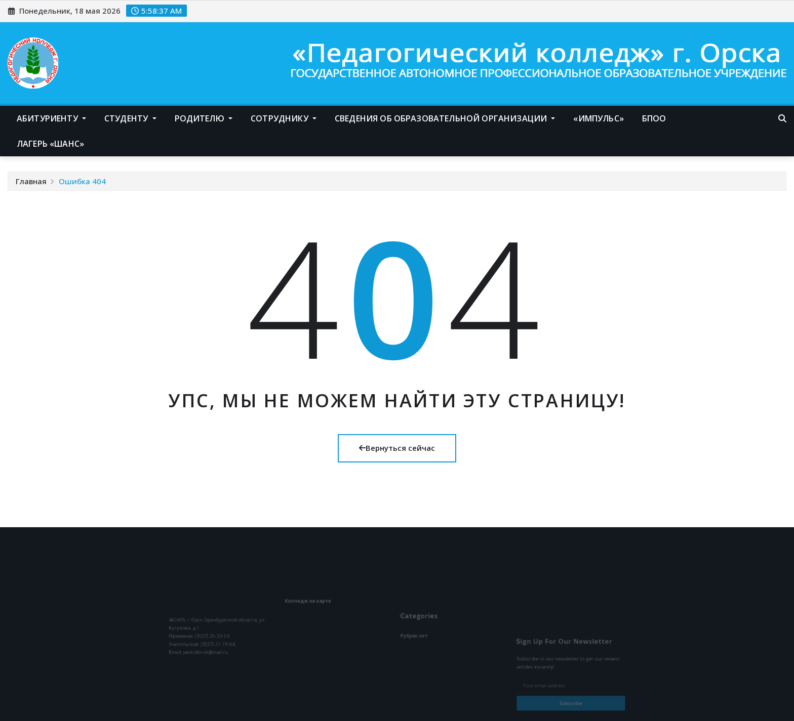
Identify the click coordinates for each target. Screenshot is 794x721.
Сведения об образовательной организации (445, 118)
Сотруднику (283, 118)
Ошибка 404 (82, 181)
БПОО (654, 118)
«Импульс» (598, 118)
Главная (31, 181)
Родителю (204, 118)
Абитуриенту (51, 118)
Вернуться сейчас (397, 448)
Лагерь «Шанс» (50, 143)
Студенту (130, 118)
